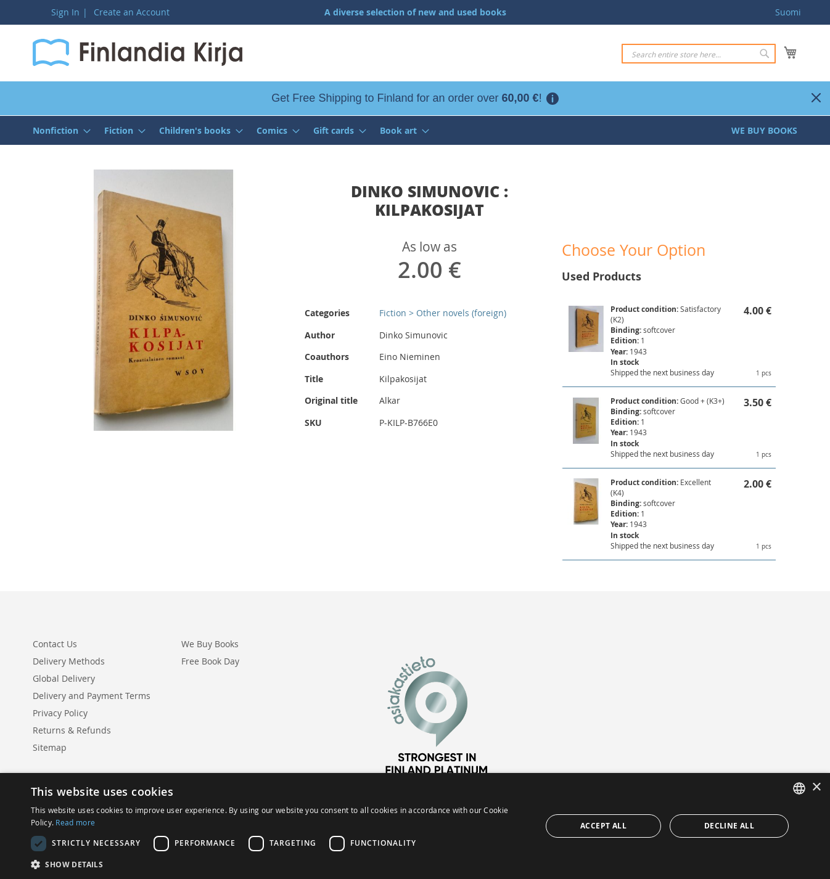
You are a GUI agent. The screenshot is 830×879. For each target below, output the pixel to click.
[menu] (415, 130)
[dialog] (415, 826)
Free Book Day (210, 661)
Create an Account (132, 12)
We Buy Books (210, 644)
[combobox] (699, 53)
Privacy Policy (60, 713)
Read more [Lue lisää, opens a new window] (75, 822)
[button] (278, 864)
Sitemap (50, 747)
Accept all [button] (603, 825)
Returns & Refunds (72, 730)
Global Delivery (64, 678)
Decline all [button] (729, 825)
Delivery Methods (69, 661)
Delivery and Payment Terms (91, 695)
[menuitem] (58, 130)
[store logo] (137, 52)
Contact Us (55, 644)
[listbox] (799, 788)
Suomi (788, 12)
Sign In (65, 12)
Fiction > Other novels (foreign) (442, 313)
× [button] (816, 787)
